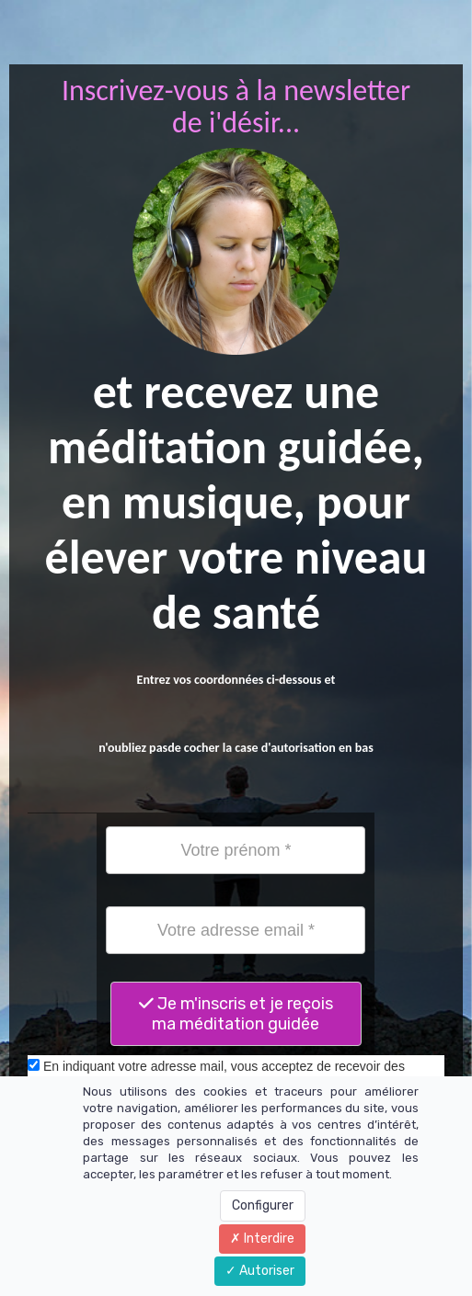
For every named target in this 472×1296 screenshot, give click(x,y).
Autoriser (259, 1271)
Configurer (263, 1205)
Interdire (262, 1238)
